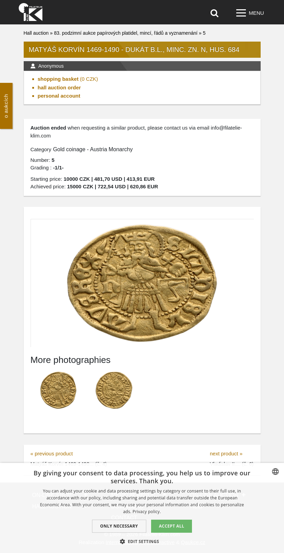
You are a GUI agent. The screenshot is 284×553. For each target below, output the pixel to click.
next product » (226, 453)
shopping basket (58, 79)
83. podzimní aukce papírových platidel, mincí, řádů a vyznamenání (125, 33)
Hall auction (36, 33)
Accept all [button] (171, 526)
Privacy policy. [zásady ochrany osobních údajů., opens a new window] (147, 512)
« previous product (52, 453)
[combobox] (275, 471)
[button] (142, 541)
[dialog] (142, 508)
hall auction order (59, 87)
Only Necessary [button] (119, 526)
